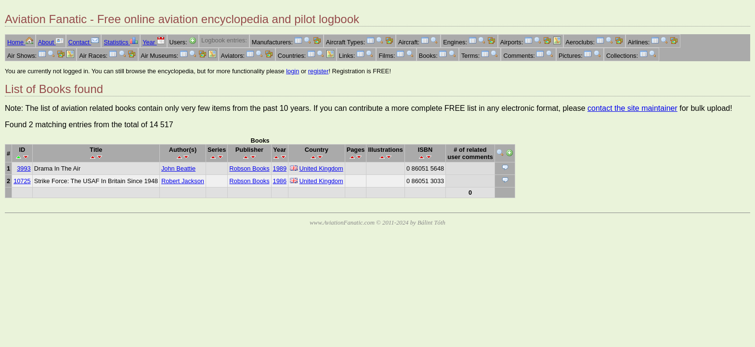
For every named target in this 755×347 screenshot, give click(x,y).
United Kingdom (321, 168)
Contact (83, 42)
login (292, 71)
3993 (23, 168)
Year (153, 42)
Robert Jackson (182, 181)
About (51, 42)
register (318, 71)
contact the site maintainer (632, 108)
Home (20, 42)
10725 (22, 181)
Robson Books (249, 168)
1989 (279, 168)
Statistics (121, 42)
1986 (279, 181)
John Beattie (178, 168)
